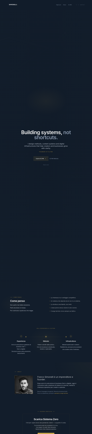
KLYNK (70, 5)
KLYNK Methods (54, 158)
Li (76, 5)
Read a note (46, 165)
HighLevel (58, 5)
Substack (82, 5)
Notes (64, 5)
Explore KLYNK (41, 158)
